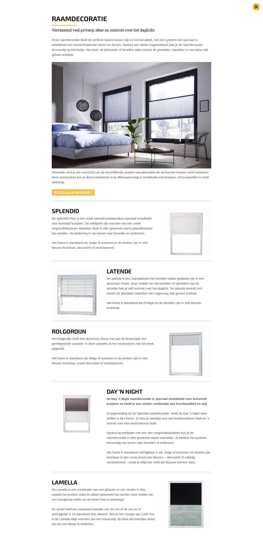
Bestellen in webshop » (73, 192)
